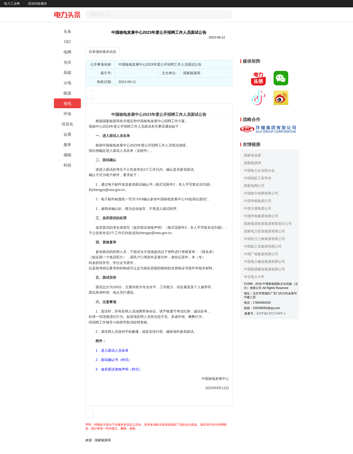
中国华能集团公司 (257, 201)
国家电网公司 (254, 186)
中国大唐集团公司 (257, 208)
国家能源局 (252, 163)
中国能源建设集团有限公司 (264, 269)
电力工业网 (12, 3)
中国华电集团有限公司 (261, 216)
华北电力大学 (254, 277)
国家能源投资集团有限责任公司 (268, 224)
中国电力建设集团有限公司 (264, 261)
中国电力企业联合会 (259, 170)
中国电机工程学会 (257, 178)
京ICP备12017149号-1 (271, 313)
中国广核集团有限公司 (261, 254)
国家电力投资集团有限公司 (264, 231)
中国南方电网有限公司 (261, 193)
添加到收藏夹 (37, 3)
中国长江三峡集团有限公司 (264, 239)
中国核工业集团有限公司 (263, 246)
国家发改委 (252, 155)
